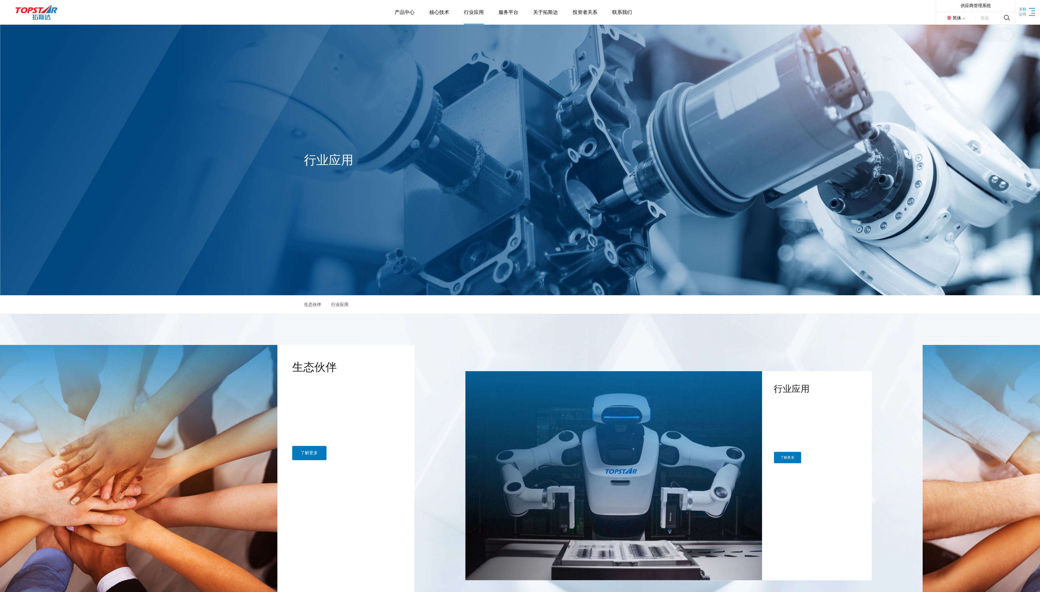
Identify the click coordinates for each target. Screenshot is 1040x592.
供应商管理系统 (976, 5)
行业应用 (339, 304)
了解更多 (14, 473)
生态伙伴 (312, 304)
